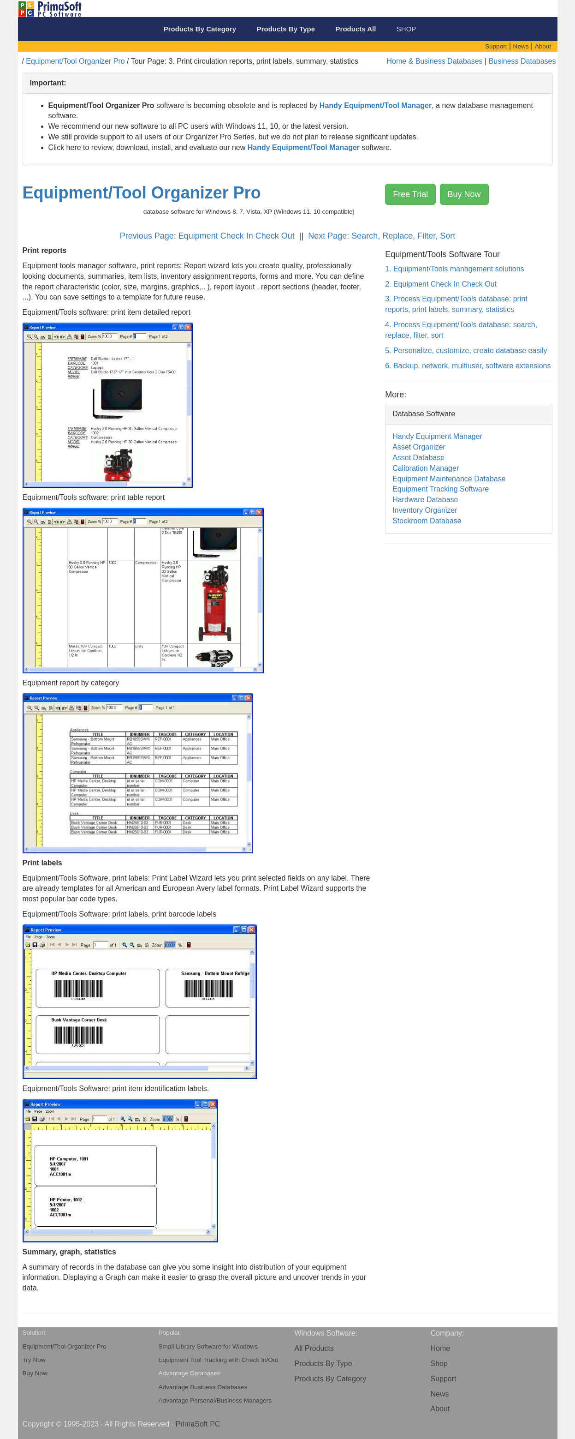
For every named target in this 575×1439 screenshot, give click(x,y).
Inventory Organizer (424, 510)
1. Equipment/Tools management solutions (454, 269)
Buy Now (464, 194)
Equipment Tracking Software (440, 489)
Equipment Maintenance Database (449, 479)
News (440, 1394)
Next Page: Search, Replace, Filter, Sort (381, 235)
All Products (314, 1348)
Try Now (34, 1359)
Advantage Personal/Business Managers (215, 1400)
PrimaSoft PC (197, 1424)
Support (443, 1379)
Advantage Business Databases (203, 1387)
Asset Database (418, 458)
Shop (439, 1363)
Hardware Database (425, 500)
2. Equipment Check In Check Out (441, 284)
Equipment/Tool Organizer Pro (75, 61)
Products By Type (323, 1363)
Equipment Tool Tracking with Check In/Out (219, 1359)
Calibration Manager (425, 468)
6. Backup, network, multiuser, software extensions (468, 366)
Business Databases (522, 61)
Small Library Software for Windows (208, 1346)
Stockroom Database (426, 521)
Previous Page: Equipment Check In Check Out (208, 235)
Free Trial (410, 194)
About (440, 1409)
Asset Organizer (418, 447)
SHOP (406, 29)
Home (441, 1348)
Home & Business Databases (435, 61)
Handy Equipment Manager (437, 436)
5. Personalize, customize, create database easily (466, 350)
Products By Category (331, 1379)
